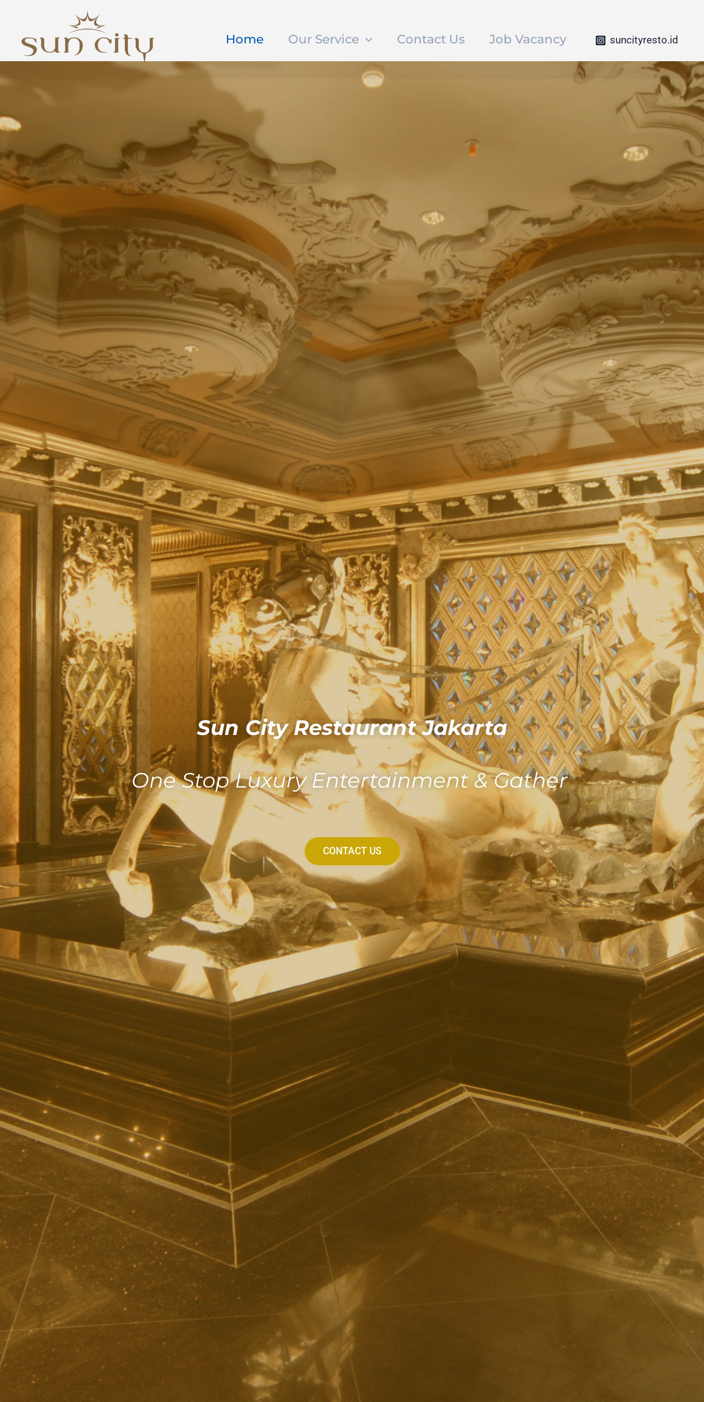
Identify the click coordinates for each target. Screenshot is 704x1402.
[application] (365, 39)
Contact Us (431, 39)
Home (245, 39)
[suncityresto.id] (637, 40)
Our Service (330, 39)
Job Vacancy (527, 39)
